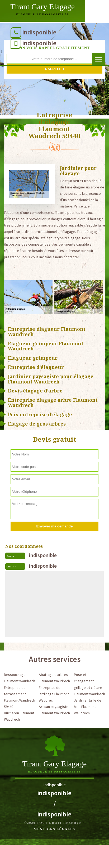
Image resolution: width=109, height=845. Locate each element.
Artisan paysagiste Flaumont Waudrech (54, 709)
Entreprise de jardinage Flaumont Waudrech (54, 694)
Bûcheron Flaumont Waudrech (19, 716)
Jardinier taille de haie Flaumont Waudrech (87, 706)
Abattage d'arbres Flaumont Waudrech (54, 677)
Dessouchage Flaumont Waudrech (19, 677)
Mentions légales (54, 829)
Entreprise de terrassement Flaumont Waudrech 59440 (19, 697)
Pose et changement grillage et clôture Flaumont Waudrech (89, 684)
